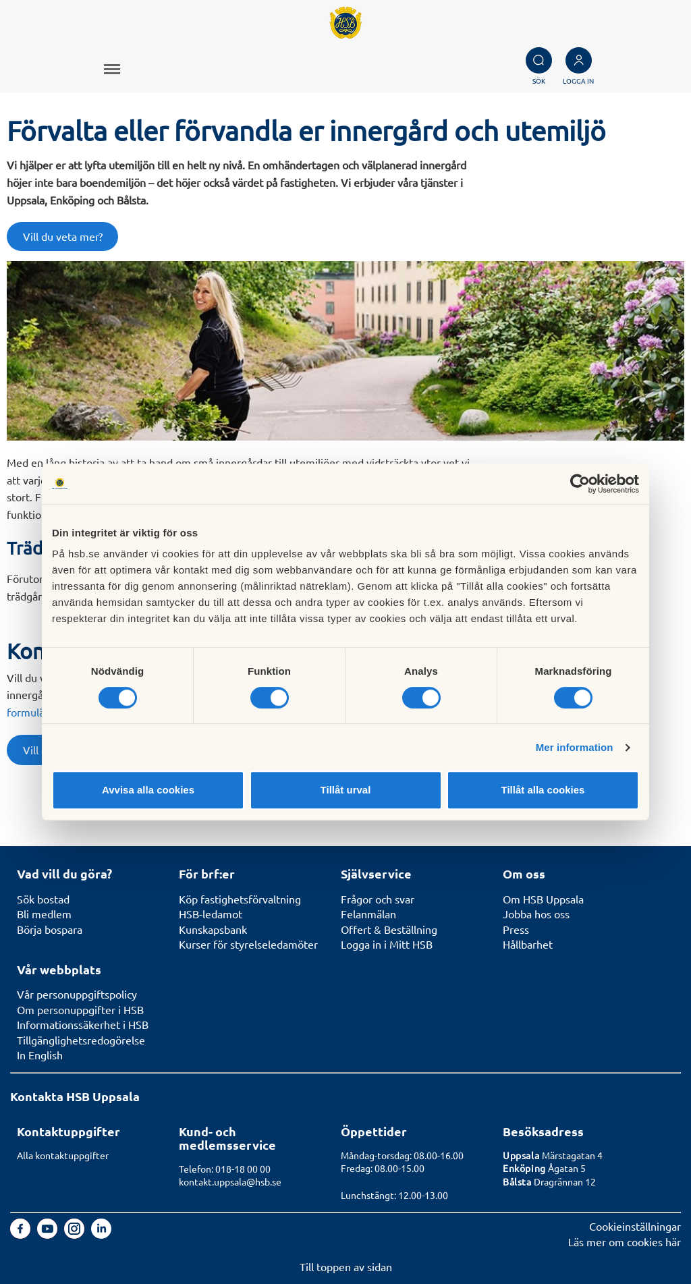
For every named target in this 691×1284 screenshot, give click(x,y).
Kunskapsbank (213, 929)
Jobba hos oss (536, 913)
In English (40, 1054)
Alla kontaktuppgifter (63, 1155)
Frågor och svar (377, 898)
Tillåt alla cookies (543, 789)
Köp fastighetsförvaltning (240, 898)
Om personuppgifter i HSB (80, 1009)
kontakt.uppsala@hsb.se (230, 1181)
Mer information (574, 747)
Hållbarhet (528, 944)
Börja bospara (49, 929)
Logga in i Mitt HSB (387, 944)
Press (516, 929)
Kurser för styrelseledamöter (248, 944)
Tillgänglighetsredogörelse (81, 1039)
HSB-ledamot (210, 913)
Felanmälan (368, 913)
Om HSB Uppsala (543, 898)
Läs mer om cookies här (624, 1241)
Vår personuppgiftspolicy (77, 994)
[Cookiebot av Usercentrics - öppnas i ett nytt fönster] (580, 484)
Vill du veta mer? (63, 236)
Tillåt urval (346, 789)
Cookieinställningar (635, 1226)
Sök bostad (43, 898)
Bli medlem (44, 913)
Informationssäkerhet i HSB (82, 1024)
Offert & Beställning (389, 929)
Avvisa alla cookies (148, 789)
